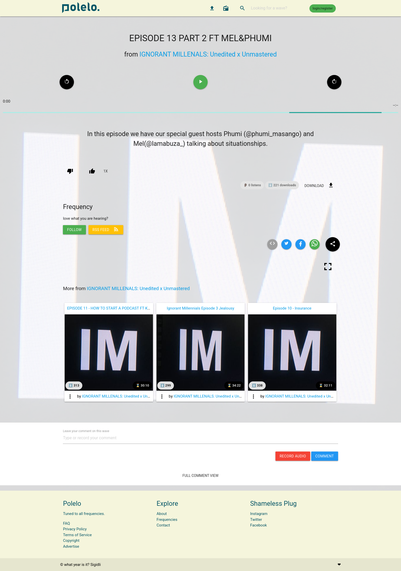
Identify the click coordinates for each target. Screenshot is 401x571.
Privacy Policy (74, 529)
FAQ (66, 523)
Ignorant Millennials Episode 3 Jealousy (200, 308)
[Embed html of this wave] (272, 244)
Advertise (71, 546)
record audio (293, 456)
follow (74, 230)
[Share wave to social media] (333, 244)
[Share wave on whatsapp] (314, 244)
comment (324, 456)
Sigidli (95, 564)
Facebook (258, 525)
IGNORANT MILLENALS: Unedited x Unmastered (208, 54)
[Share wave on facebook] (300, 244)
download (319, 185)
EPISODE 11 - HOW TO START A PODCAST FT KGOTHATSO (117, 308)
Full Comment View (201, 476)
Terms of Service (77, 535)
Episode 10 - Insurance (292, 308)
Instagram (259, 513)
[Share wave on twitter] (286, 244)
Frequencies (167, 519)
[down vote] (70, 171)
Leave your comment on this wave (86, 431)
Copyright (71, 540)
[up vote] (92, 171)
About (162, 513)
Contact (163, 525)
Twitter (256, 519)
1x (105, 171)
